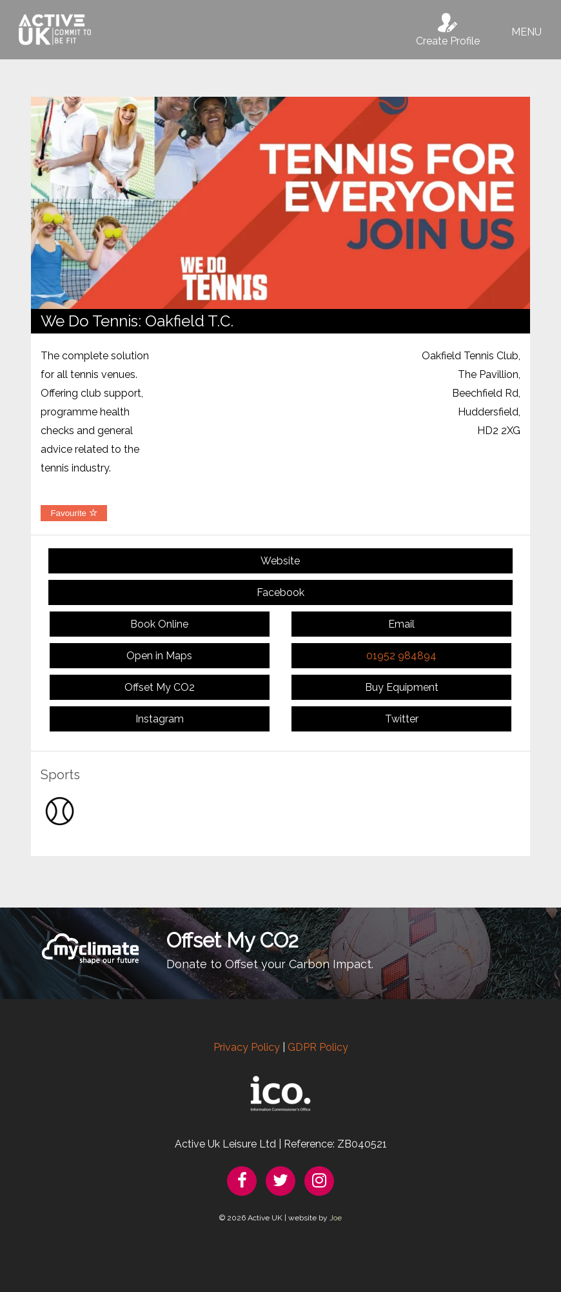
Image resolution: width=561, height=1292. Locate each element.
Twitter (401, 719)
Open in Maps (159, 656)
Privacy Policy (246, 1047)
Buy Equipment (401, 687)
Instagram (159, 719)
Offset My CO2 (159, 687)
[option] (280, 203)
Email (401, 624)
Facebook (280, 592)
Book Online (159, 624)
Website (280, 561)
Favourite (73, 513)
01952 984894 (401, 656)
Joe (336, 1217)
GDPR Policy (318, 1047)
